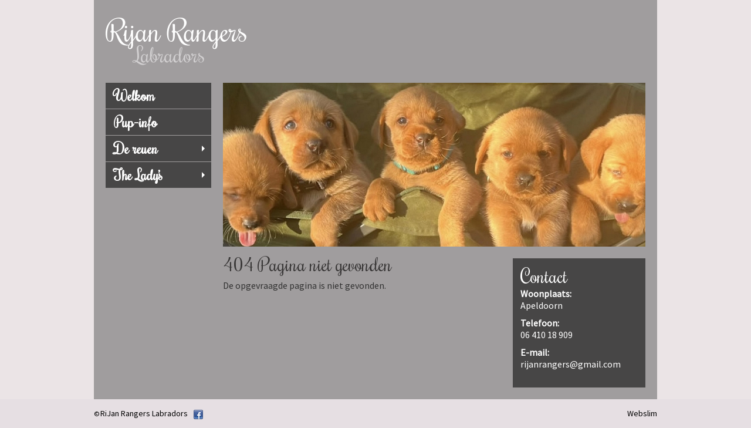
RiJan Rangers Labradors (144, 413)
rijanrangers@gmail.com (570, 364)
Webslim (642, 413)
